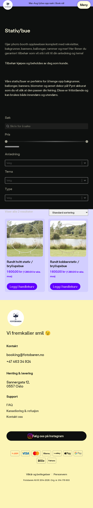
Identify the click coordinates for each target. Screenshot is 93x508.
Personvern (60, 474)
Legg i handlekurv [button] (22, 286)
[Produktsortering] (68, 212)
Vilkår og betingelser (38, 474)
